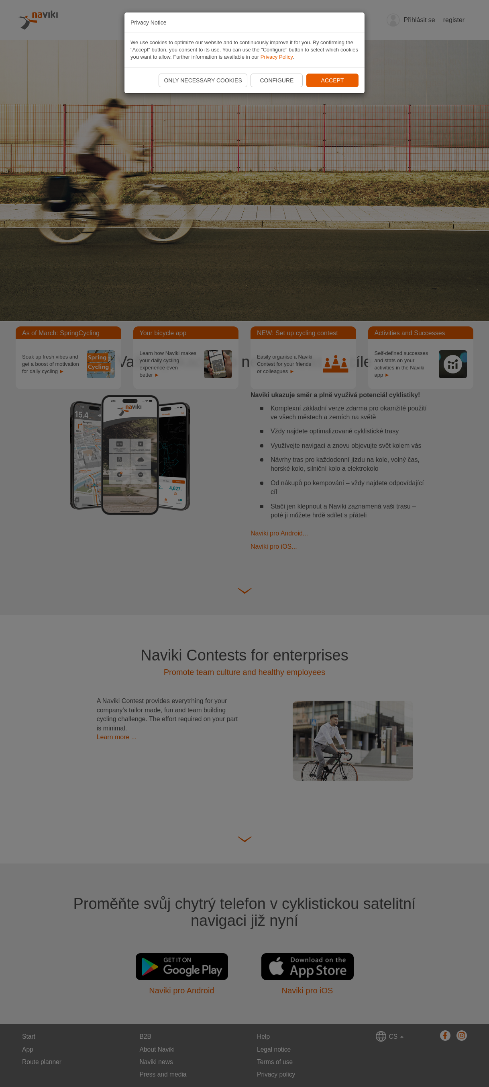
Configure (276, 80)
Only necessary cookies (203, 80)
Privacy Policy (277, 57)
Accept (332, 80)
